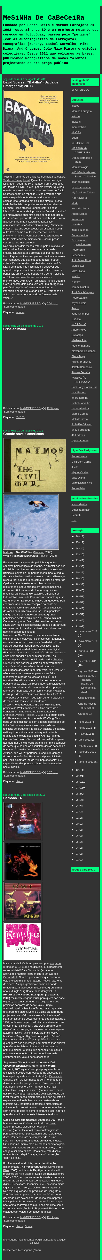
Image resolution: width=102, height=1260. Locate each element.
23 (77, 554)
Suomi (28, 1226)
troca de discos (80, 208)
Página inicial (36, 1241)
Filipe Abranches (81, 361)
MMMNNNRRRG (82, 483)
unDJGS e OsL (80, 143)
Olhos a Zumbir (81, 509)
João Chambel (80, 313)
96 (77, 835)
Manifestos (78, 265)
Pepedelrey (78, 255)
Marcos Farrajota (82, 111)
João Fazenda (80, 229)
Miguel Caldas (80, 472)
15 (77, 602)
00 (77, 823)
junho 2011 (86, 727)
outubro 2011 (87, 651)
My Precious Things (83, 192)
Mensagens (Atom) (29, 1250)
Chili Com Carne (81, 461)
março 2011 (86, 745)
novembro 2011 (88, 641)
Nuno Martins (79, 504)
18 (77, 584)
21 (77, 566)
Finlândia (54, 246)
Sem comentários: (15, 306)
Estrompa (77, 335)
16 (77, 596)
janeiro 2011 (86, 761)
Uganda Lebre (80, 440)
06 (77, 793)
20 (77, 572)
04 (77, 805)
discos (19, 781)
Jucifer (75, 467)
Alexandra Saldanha (84, 351)
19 (77, 578)
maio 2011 (85, 733)
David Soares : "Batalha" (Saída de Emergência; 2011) (30, 84)
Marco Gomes (80, 413)
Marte (75, 203)
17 (77, 590)
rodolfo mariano (81, 345)
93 (77, 853)
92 (77, 859)
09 (77, 775)
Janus (75, 308)
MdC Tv (20, 417)
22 (77, 560)
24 (77, 548)
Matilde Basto (80, 419)
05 (77, 799)
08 (77, 781)
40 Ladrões (78, 435)
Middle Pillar (37, 1065)
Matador (39, 552)
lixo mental (78, 219)
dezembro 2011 (88, 631)
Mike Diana (78, 271)
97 (77, 829)
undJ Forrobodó (81, 429)
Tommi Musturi (80, 287)
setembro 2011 (88, 661)
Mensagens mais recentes (18, 1239)
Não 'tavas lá (79, 197)
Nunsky (76, 281)
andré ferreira (80, 397)
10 (77, 769)
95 (77, 841)
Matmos (8, 552)
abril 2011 (85, 739)
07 (77, 787)
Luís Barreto (79, 392)
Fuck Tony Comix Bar (84, 387)
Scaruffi (76, 515)
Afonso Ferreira (81, 372)
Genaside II (10, 977)
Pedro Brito (78, 249)
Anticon (44, 555)
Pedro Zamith (80, 297)
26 (77, 536)
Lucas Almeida (80, 408)
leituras (20, 312)
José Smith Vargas (83, 292)
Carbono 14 (12, 798)
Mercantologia (80, 167)
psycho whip (79, 303)
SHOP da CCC (80, 89)
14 (77, 608)
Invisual (76, 121)
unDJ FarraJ (79, 324)
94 (77, 847)
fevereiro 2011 (87, 751)
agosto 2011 (86, 671)
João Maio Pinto (81, 260)
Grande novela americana (23, 434)
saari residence (81, 181)
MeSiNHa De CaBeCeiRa (43, 18)
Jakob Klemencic (82, 367)
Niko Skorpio (26, 1173)
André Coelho (80, 235)
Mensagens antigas (54, 1239)
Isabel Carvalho (81, 403)
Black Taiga (78, 356)
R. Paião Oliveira (82, 424)
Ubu (74, 520)
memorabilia (79, 127)
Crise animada (14, 329)
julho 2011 (85, 721)
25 (77, 542)
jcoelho (76, 276)
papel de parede (81, 187)
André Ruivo (79, 329)
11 (77, 626)
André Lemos (79, 213)
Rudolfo (76, 319)
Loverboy (77, 224)
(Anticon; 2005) (23, 714)
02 (77, 817)
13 (77, 614)
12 (77, 620)
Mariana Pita (79, 340)
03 (77, 811)
